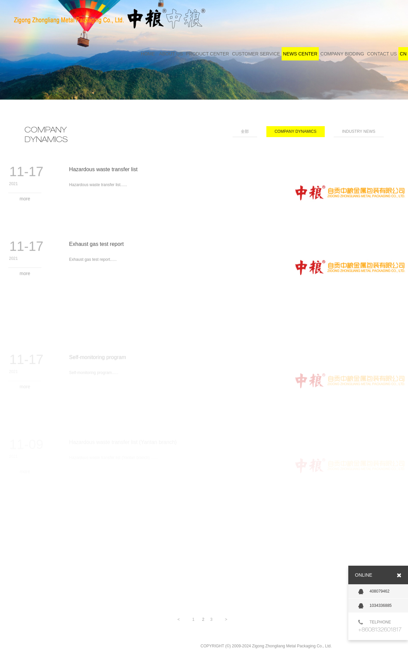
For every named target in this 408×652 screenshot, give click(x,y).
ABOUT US (171, 53)
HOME (148, 53)
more (25, 201)
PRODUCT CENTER (207, 53)
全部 (245, 131)
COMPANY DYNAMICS (295, 131)
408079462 (373, 591)
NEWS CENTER (300, 53)
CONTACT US (382, 53)
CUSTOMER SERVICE (256, 53)
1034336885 (375, 606)
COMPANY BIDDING (342, 53)
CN (403, 53)
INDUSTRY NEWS (358, 131)
